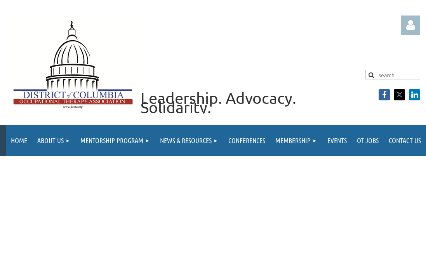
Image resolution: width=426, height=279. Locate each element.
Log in (410, 25)
